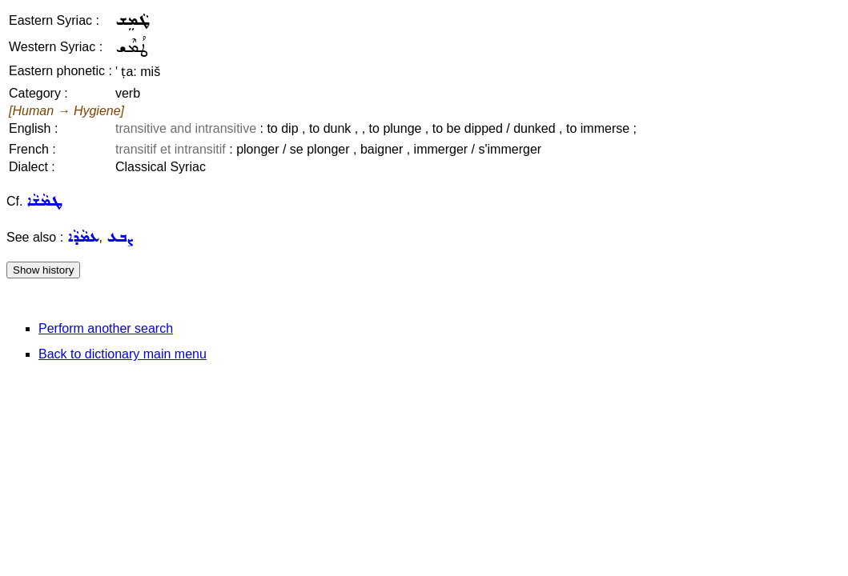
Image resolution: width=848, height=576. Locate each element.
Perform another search (105, 328)
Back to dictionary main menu (122, 354)
